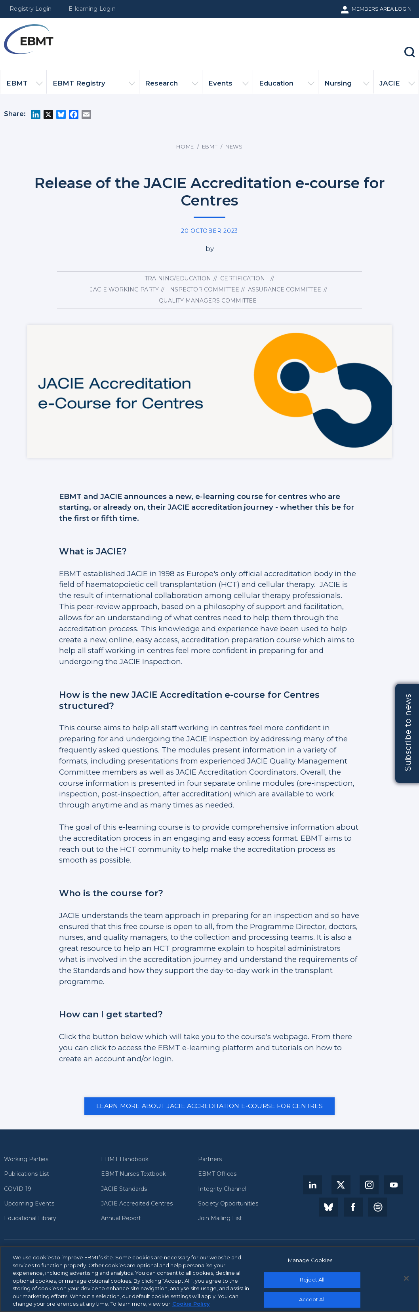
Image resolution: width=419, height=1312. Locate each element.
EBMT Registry (94, 86)
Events (228, 86)
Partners (210, 1159)
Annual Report (121, 1218)
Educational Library (30, 1218)
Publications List (26, 1174)
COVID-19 (17, 1189)
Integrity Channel (222, 1189)
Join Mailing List (220, 1218)
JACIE (397, 86)
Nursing (346, 86)
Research (171, 86)
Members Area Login (381, 9)
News (234, 146)
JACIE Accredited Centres (137, 1203)
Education (287, 86)
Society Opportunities (228, 1203)
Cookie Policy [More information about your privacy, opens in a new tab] (191, 1304)
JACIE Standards (124, 1189)
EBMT (24, 86)
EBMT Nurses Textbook (133, 1174)
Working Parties (26, 1159)
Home (185, 146)
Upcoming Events (29, 1203)
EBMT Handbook (125, 1159)
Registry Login (30, 8)
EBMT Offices (217, 1174)
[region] (209, 1279)
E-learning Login (92, 8)
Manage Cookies (310, 1260)
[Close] (406, 1278)
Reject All (312, 1279)
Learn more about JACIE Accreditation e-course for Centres (209, 1106)
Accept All (312, 1299)
